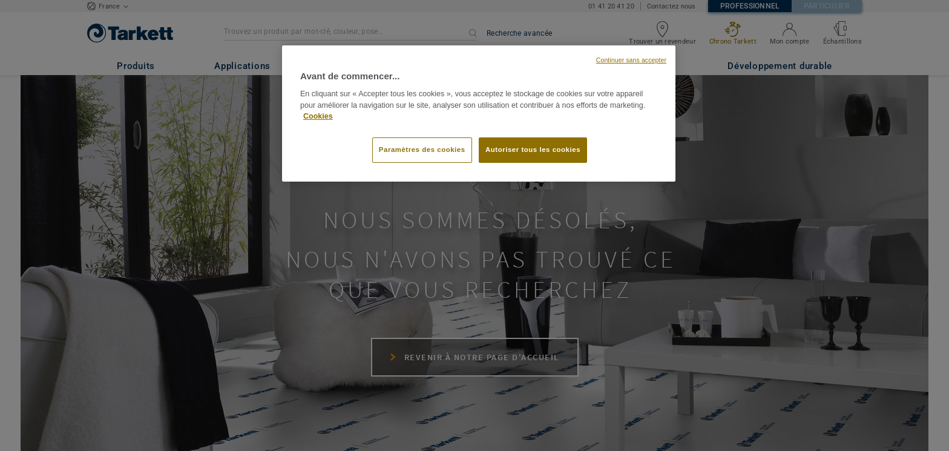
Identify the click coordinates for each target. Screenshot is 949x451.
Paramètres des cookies (422, 149)
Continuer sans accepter (631, 60)
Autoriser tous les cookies (532, 149)
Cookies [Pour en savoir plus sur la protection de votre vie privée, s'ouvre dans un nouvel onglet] (318, 116)
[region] (478, 113)
